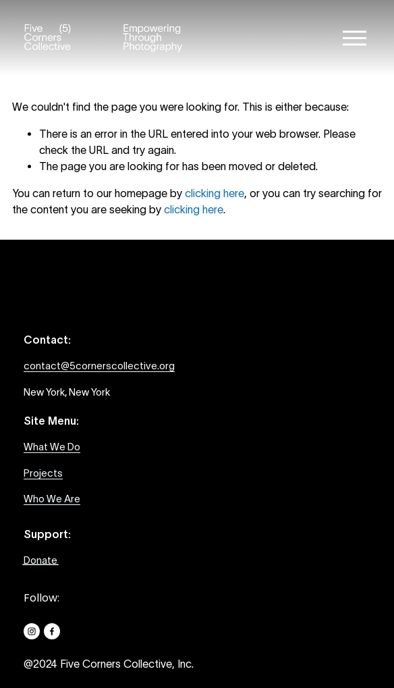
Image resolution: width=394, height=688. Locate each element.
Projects (43, 473)
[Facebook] (52, 631)
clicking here (214, 193)
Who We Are (52, 498)
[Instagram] (32, 631)
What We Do (52, 446)
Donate (40, 560)
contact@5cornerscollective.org (99, 365)
